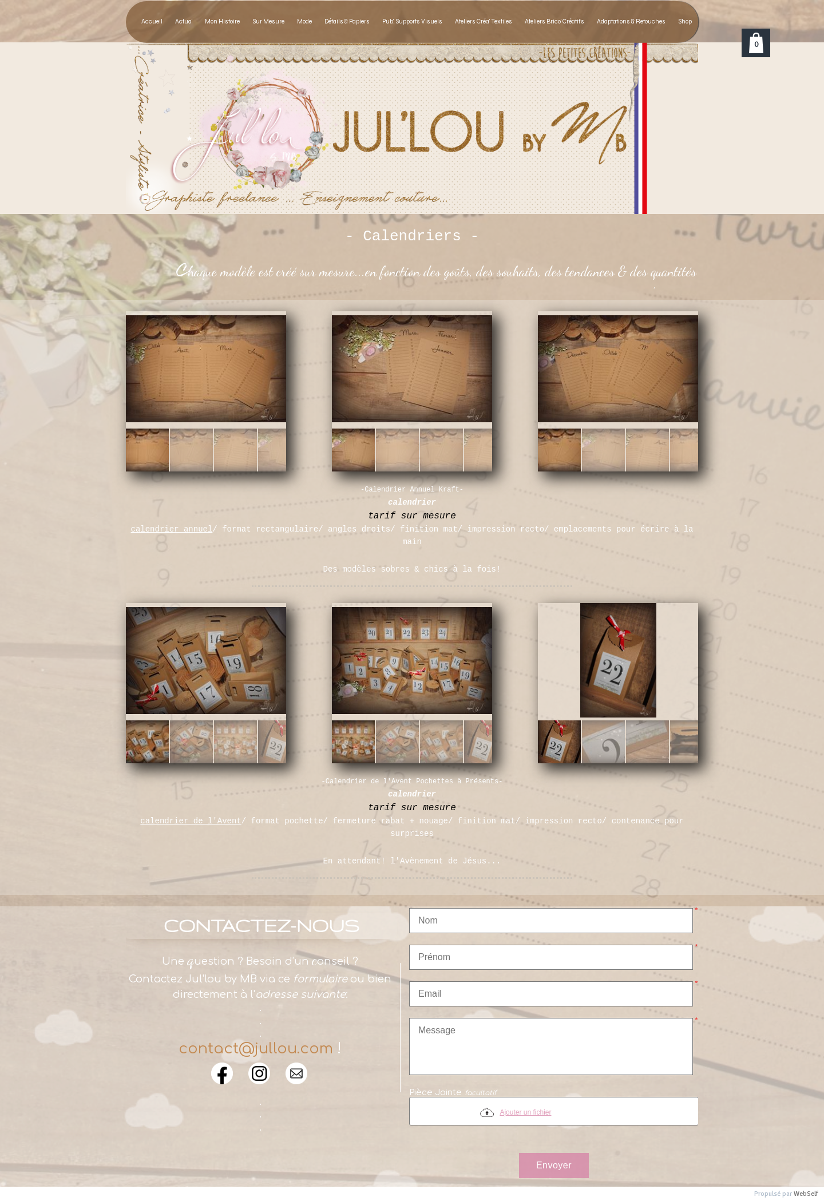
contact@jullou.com (256, 1048)
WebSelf (806, 1194)
